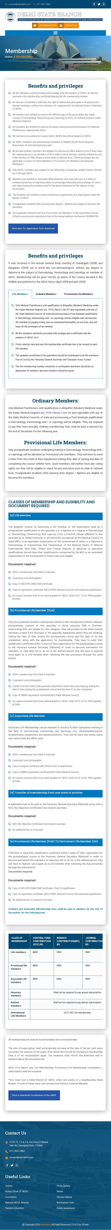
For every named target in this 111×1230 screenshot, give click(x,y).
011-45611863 (45, 4)
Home (9, 57)
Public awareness (66, 1208)
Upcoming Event (43, 25)
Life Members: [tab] (20, 294)
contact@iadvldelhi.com (19, 4)
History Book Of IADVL (16, 1191)
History (9, 1186)
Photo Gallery (63, 1186)
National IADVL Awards (17, 1202)
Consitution (11, 1197)
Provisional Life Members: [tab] (78, 294)
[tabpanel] (55, 340)
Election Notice (64, 1197)
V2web (85, 1224)
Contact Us (68, 25)
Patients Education (14, 1208)
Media (60, 1191)
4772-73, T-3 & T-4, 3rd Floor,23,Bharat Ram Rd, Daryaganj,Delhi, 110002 (26, 1144)
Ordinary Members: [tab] (46, 294)
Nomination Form (65, 1202)
